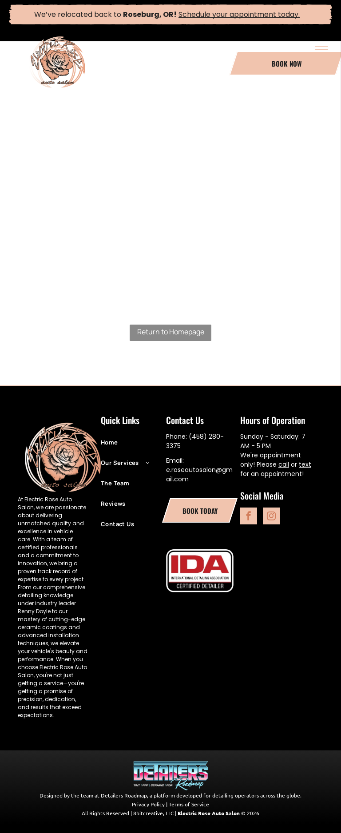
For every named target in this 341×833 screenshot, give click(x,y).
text (305, 464)
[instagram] (271, 517)
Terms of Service (189, 804)
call (283, 464)
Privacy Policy (148, 804)
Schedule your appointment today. (239, 14)
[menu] (321, 49)
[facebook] (248, 517)
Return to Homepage (170, 332)
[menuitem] (133, 446)
